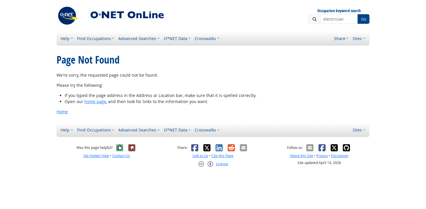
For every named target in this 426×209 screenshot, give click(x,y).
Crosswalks (205, 38)
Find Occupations (94, 38)
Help (65, 38)
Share (339, 38)
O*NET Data (175, 38)
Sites (357, 38)
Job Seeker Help (96, 155)
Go (363, 19)
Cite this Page (222, 155)
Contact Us (121, 155)
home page (95, 101)
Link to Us (200, 155)
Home (62, 111)
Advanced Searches (137, 38)
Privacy (322, 155)
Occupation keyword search (339, 10)
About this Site (301, 155)
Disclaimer (340, 155)
